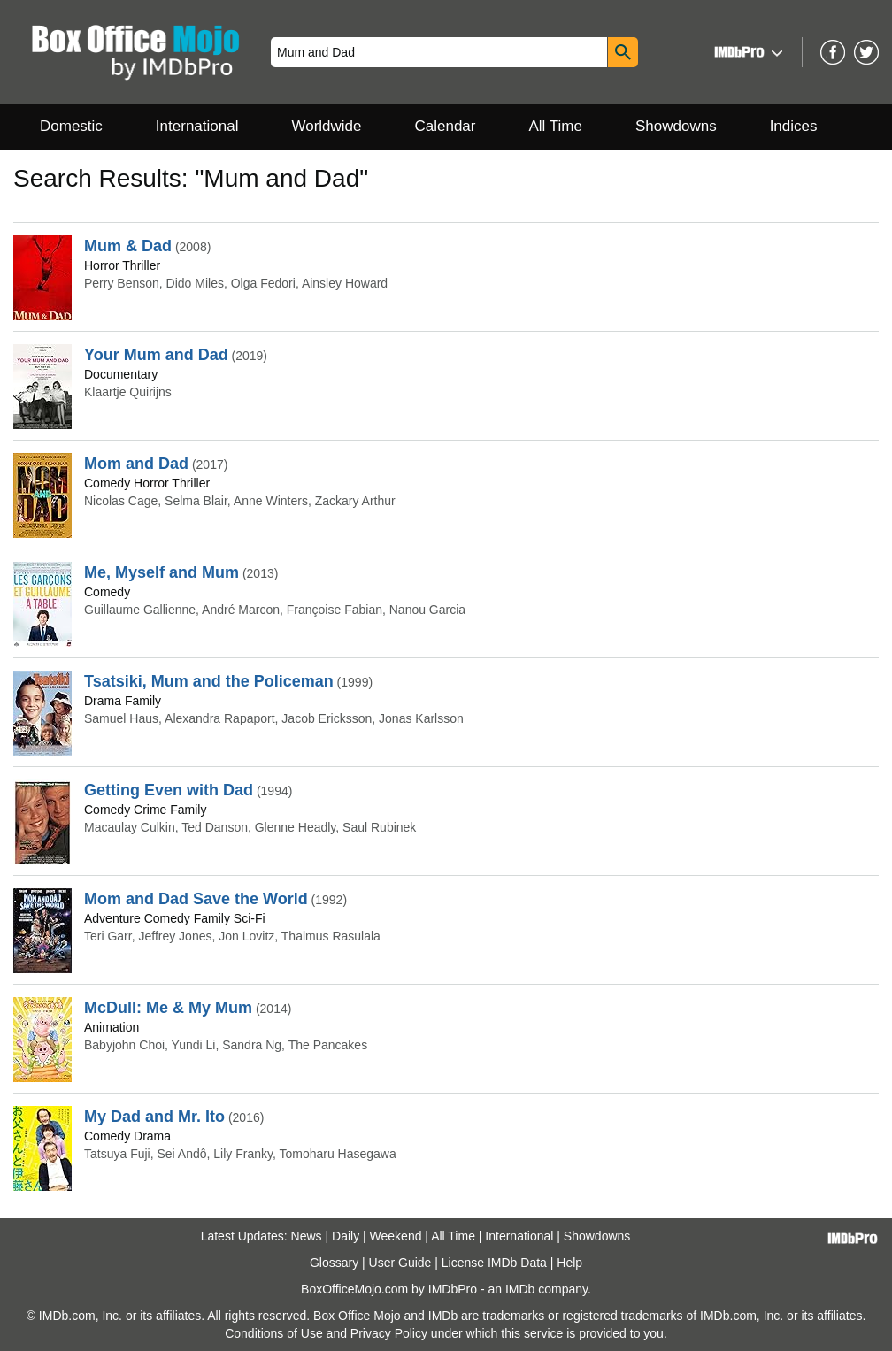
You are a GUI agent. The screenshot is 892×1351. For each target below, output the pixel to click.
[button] (746, 52)
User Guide (400, 1262)
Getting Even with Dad (168, 790)
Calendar (445, 126)
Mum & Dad (128, 246)
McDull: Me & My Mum (168, 1008)
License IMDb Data (494, 1262)
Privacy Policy (388, 1333)
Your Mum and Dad (156, 355)
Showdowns (676, 126)
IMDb (519, 1289)
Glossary (334, 1262)
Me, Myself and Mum (161, 572)
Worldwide (326, 126)
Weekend (396, 1236)
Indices (794, 126)
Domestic (71, 126)
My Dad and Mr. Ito (154, 1116)
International (197, 126)
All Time (555, 126)
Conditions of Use (274, 1333)
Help (569, 1262)
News (306, 1236)
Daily (345, 1236)
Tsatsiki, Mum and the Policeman (209, 681)
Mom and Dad (136, 463)
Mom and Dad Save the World (196, 899)
